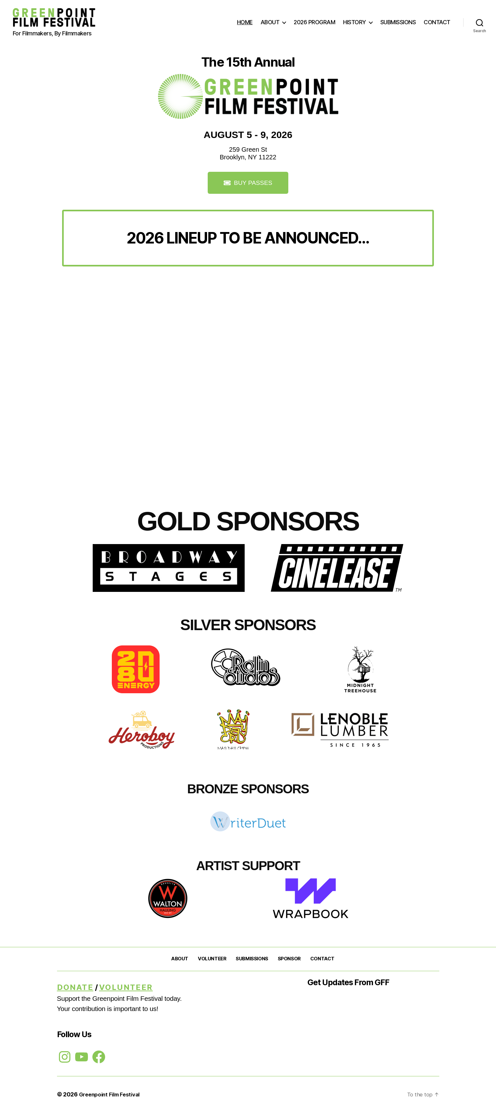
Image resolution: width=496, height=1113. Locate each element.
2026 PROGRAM (314, 22)
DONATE (75, 988)
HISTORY (354, 22)
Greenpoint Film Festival (112, 1095)
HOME (245, 22)
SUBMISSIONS (398, 22)
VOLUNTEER (212, 959)
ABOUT (270, 22)
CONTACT (437, 22)
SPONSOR (289, 959)
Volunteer (126, 988)
